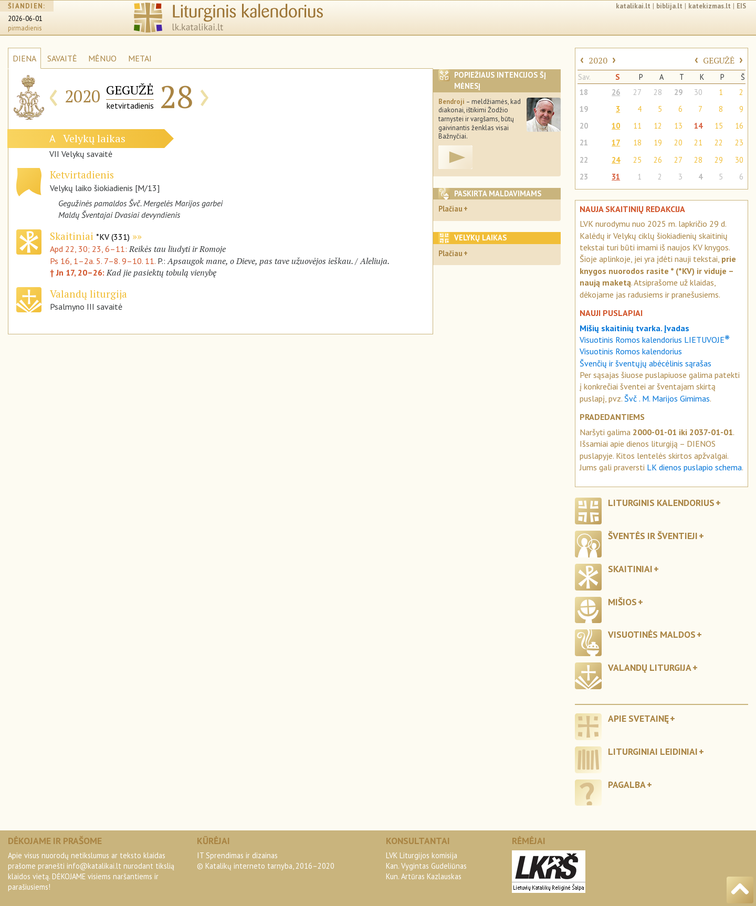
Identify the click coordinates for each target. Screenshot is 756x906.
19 (584, 109)
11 (637, 126)
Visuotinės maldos (652, 634)
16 (739, 126)
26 (616, 92)
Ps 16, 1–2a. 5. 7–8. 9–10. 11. (102, 261)
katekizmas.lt (709, 6)
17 (616, 143)
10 (616, 126)
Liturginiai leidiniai (653, 751)
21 (584, 143)
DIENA (24, 58)
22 (719, 143)
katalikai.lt (633, 6)
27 (637, 92)
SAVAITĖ (62, 58)
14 (698, 126)
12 (658, 126)
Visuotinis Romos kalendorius (631, 351)
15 (719, 126)
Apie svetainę (638, 718)
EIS (741, 6)
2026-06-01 (25, 18)
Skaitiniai (90, 236)
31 (616, 177)
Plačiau (450, 209)
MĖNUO (102, 58)
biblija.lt (669, 6)
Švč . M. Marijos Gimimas (667, 398)
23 (739, 143)
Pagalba (627, 784)
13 (678, 126)
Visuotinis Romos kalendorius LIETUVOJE (655, 339)
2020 (598, 60)
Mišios (622, 602)
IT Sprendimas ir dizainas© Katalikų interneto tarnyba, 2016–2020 (265, 860)
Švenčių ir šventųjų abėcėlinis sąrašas (645, 363)
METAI (140, 58)
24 (616, 160)
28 (658, 92)
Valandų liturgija (649, 667)
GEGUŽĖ (718, 60)
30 (698, 92)
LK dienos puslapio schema (694, 467)
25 (637, 160)
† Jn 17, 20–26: (78, 272)
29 (678, 92)
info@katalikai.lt (94, 866)
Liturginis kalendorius (661, 503)
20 (584, 126)
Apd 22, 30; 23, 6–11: (89, 249)
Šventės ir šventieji (653, 536)
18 (584, 92)
